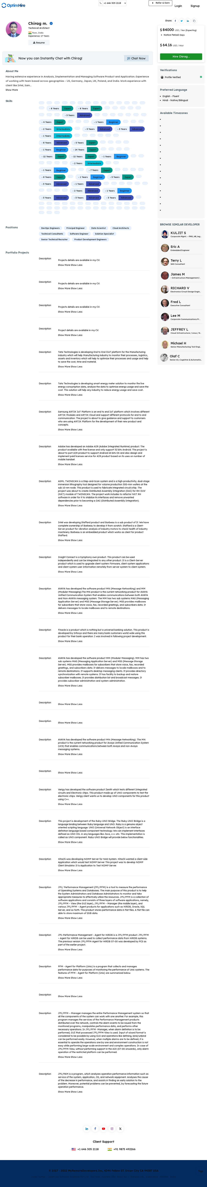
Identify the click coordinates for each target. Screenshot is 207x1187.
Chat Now (136, 58)
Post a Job (137, 3)
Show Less (76, 265)
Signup (195, 5)
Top (200, 1171)
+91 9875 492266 (122, 1149)
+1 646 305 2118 (85, 1149)
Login (178, 5)
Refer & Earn (160, 3)
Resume (39, 42)
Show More (12, 89)
